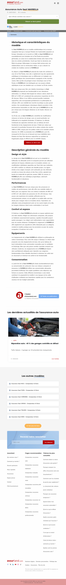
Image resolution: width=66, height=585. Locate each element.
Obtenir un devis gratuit (33, 22)
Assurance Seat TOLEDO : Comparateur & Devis (24, 410)
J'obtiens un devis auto (33, 143)
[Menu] (58, 3)
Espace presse (11, 478)
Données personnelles (42, 561)
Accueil (9, 31)
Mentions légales (30, 561)
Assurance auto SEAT (50, 31)
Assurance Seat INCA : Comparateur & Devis (23, 384)
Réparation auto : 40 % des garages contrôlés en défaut (34, 343)
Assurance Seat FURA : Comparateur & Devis (24, 390)
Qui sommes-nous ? (12, 457)
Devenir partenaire (12, 465)
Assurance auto (18, 31)
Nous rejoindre (11, 469)
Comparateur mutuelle (31, 473)
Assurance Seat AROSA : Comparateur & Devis (24, 404)
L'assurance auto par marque (33, 31)
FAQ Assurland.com (12, 486)
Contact (9, 482)
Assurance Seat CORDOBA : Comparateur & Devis (25, 397)
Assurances (10, 474)
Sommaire (14, 34)
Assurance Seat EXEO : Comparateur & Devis (23, 417)
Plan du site (41, 565)
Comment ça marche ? (13, 461)
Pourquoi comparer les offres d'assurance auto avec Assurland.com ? (51, 470)
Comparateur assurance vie (32, 500)
